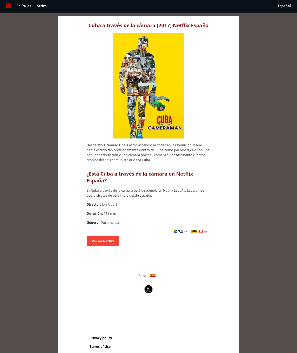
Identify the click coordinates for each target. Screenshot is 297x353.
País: (149, 275)
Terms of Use (100, 346)
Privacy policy (101, 338)
